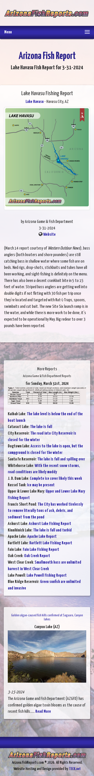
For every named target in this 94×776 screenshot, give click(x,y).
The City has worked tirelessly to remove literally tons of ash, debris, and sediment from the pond (45, 510)
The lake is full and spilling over (61, 459)
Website (49, 234)
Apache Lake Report (42, 536)
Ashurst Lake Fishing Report (50, 524)
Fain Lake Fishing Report (41, 550)
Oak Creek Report (37, 556)
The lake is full (41, 427)
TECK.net (75, 769)
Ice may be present (41, 485)
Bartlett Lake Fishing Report (50, 543)
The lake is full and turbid (52, 530)
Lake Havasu (35, 102)
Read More (43, 711)
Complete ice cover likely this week (56, 478)
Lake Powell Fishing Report (47, 575)
